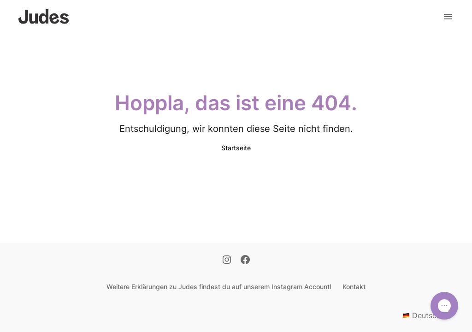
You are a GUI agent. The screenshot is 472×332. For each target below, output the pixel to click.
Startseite (236, 148)
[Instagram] (226, 260)
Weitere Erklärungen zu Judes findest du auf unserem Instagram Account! (218, 286)
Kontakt (354, 286)
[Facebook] (245, 260)
